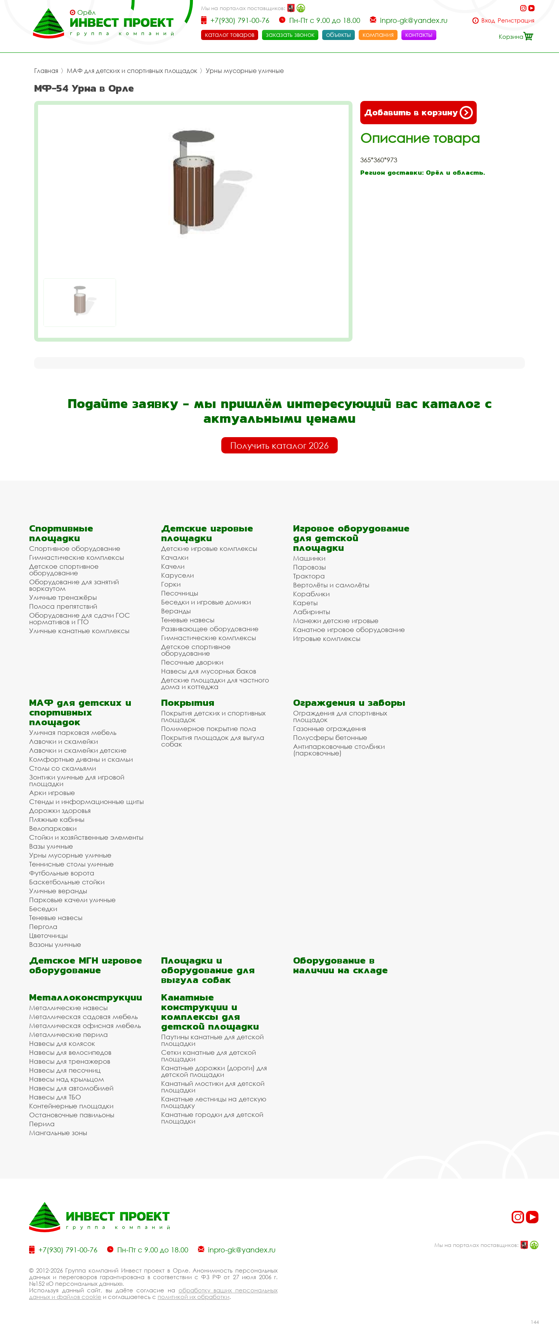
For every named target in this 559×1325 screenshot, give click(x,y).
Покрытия (187, 702)
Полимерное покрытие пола (208, 728)
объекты (338, 34)
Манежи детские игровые (335, 620)
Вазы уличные (51, 846)
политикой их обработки (193, 1296)
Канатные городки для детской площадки (212, 1117)
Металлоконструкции (85, 997)
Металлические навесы (68, 1007)
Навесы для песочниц (65, 1070)
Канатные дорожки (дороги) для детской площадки (214, 1071)
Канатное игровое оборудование (349, 629)
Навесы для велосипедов (70, 1052)
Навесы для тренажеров (69, 1061)
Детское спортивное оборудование (64, 569)
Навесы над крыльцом (66, 1079)
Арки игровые (52, 792)
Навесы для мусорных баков (208, 671)
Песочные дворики (192, 662)
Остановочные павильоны (71, 1114)
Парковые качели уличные (72, 899)
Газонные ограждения (329, 728)
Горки (171, 584)
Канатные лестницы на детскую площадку (213, 1102)
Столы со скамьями (62, 768)
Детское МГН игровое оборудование (85, 965)
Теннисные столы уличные (71, 864)
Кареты (305, 602)
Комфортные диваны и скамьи (81, 759)
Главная (46, 71)
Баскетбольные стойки (66, 882)
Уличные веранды (58, 890)
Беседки (43, 908)
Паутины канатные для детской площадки (212, 1040)
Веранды (176, 611)
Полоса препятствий (63, 606)
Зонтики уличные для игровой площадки (76, 780)
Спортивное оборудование (74, 548)
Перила (42, 1123)
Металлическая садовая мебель (83, 1016)
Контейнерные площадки (71, 1106)
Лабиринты (311, 611)
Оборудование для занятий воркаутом (74, 585)
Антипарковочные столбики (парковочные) (339, 749)
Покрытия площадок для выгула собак (212, 740)
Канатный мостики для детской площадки (212, 1086)
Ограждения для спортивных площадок (340, 716)
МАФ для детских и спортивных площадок (132, 71)
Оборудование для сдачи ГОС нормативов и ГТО (79, 618)
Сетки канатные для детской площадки (208, 1055)
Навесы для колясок (62, 1043)
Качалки (174, 557)
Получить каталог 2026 (279, 445)
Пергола (43, 926)
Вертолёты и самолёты (331, 585)
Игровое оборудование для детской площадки (351, 537)
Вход (488, 20)
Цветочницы (48, 935)
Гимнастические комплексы (76, 557)
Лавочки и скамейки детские (78, 750)
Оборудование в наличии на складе (340, 965)
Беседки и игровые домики (206, 602)
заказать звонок (290, 34)
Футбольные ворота (61, 873)
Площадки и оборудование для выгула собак (208, 970)
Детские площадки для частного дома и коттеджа (215, 683)
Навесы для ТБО (55, 1097)
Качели (172, 566)
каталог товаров (229, 34)
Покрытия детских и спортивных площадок (213, 716)
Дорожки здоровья (60, 810)
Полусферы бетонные (330, 737)
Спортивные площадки (61, 533)
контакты (418, 34)
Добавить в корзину (418, 112)
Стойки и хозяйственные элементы (86, 837)
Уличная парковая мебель (72, 732)
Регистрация (516, 20)
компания (378, 34)
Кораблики (311, 593)
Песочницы (179, 593)
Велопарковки (52, 828)
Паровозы (309, 567)
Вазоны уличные (55, 944)
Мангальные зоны (58, 1132)
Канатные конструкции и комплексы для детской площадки (210, 1011)
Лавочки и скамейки (63, 741)
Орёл (86, 12)
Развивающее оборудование (210, 628)
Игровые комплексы (326, 638)
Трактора (309, 576)
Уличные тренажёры (63, 597)
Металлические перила (68, 1034)
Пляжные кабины (56, 819)
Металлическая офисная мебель (85, 1025)
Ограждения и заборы (349, 702)
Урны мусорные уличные (245, 71)
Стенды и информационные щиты (86, 801)
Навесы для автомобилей (71, 1088)
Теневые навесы (187, 619)
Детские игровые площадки (207, 533)
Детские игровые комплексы (209, 548)
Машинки (309, 558)
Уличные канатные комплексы (79, 630)
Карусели (177, 575)
